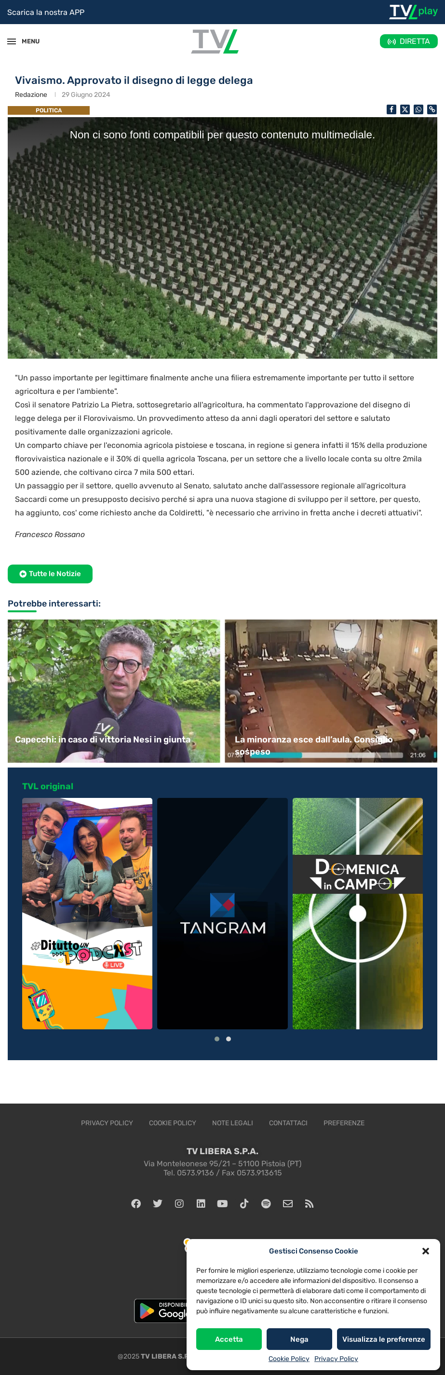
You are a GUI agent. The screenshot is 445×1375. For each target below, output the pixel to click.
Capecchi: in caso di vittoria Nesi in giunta (322, 739)
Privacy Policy (336, 1359)
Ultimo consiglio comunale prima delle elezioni (112, 739)
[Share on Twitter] (405, 109)
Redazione (31, 95)
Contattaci (288, 1123)
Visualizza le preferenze (383, 1339)
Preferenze (344, 1123)
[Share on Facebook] (391, 109)
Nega (299, 1339)
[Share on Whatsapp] (418, 109)
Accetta (229, 1339)
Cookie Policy (289, 1359)
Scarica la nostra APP (45, 12)
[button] (426, 1251)
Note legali (232, 1123)
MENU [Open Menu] (26, 41)
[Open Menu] (11, 41)
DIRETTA (415, 41)
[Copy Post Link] (432, 109)
